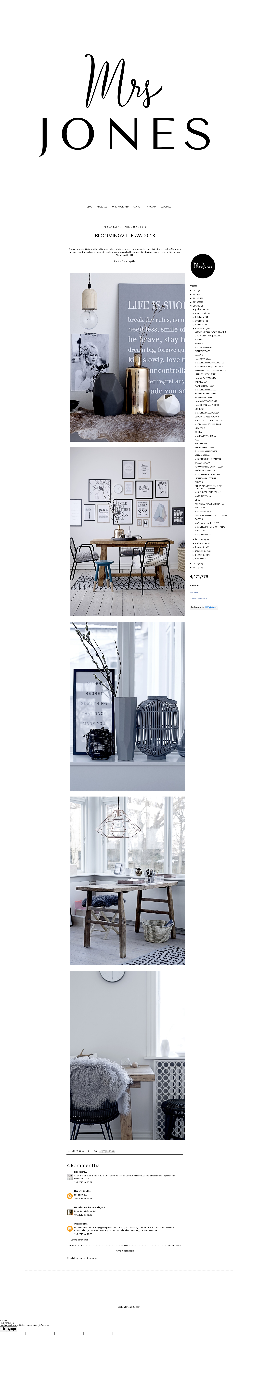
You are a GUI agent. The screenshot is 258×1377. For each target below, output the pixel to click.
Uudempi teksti (75, 1245)
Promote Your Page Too (199, 598)
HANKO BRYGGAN (203, 397)
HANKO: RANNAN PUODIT (207, 405)
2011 (195, 567)
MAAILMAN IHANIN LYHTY (207, 523)
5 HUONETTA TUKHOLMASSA (208, 420)
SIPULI (197, 499)
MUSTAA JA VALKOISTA (205, 436)
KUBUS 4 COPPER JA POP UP (208, 492)
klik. (132, 255)
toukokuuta (200, 543)
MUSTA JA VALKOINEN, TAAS (208, 424)
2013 (195, 305)
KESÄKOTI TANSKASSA (205, 470)
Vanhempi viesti (175, 1245)
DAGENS (199, 355)
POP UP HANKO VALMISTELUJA (209, 466)
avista (77, 1223)
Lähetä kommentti (79, 1239)
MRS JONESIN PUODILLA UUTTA (209, 362)
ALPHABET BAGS (202, 351)
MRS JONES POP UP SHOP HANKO (210, 526)
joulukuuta (200, 309)
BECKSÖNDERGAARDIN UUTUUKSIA (211, 515)
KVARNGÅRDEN (202, 530)
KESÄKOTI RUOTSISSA (204, 386)
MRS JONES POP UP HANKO (207, 474)
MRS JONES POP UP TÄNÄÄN (208, 459)
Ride (76, 1171)
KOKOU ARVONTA (203, 511)
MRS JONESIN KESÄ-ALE (205, 389)
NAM (197, 439)
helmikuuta (200, 554)
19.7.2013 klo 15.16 (83, 1214)
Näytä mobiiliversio (125, 1250)
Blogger (136, 1307)
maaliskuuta (201, 551)
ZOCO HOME (201, 443)
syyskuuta (200, 320)
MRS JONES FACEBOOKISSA (207, 412)
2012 (195, 563)
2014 (195, 302)
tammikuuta (201, 558)
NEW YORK (200, 428)
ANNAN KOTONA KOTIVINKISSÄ (209, 503)
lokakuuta (200, 317)
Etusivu (124, 1245)
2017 (195, 290)
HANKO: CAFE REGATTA (206, 378)
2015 (195, 298)
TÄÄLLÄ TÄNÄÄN (202, 462)
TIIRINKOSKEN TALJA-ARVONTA (209, 366)
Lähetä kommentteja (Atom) (85, 1258)
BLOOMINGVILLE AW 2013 (207, 416)
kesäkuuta (200, 539)
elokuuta (199, 324)
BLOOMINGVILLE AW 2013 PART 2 (210, 331)
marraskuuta (201, 313)
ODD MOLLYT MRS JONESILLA (208, 335)
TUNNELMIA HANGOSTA (206, 451)
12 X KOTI (137, 206)
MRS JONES (102, 206)
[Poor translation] (12, 1329)
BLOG (89, 206)
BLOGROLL (166, 206)
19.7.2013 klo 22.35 (83, 1234)
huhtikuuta (200, 547)
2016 (195, 294)
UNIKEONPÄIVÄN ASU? (205, 374)
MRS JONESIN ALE (202, 534)
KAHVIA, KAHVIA (202, 455)
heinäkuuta (200, 328)
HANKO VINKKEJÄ (203, 359)
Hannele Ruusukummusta (86, 1207)
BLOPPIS (199, 343)
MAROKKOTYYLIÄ (203, 496)
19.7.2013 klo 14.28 (83, 1198)
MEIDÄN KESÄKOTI (203, 347)
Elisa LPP (78, 1191)
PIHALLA (199, 339)
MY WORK (151, 206)
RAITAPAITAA (201, 382)
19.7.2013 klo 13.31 (83, 1182)
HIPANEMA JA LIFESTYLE (205, 478)
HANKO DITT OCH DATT (206, 401)
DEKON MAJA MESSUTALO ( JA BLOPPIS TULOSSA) (208, 487)
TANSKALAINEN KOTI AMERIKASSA (210, 370)
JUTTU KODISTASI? (120, 206)
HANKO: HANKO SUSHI (205, 393)
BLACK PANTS (201, 507)
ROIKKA (198, 432)
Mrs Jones (194, 593)
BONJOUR (199, 409)
